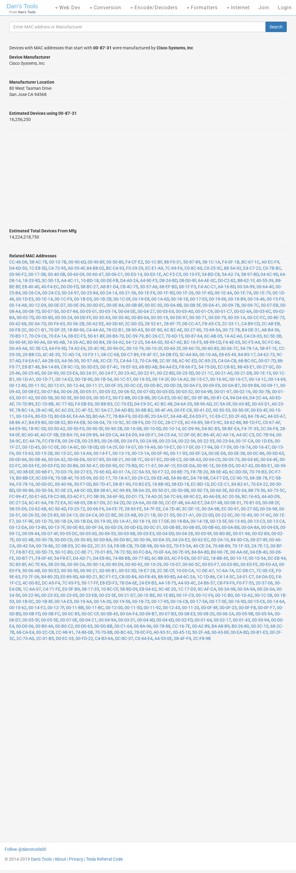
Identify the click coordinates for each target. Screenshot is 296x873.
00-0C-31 (152, 527)
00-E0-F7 (210, 564)
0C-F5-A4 (251, 342)
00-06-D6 (76, 459)
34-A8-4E (179, 416)
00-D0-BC (122, 539)
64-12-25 (134, 342)
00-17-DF (160, 521)
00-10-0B (133, 428)
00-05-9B (244, 613)
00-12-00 (114, 607)
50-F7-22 (160, 471)
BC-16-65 (251, 496)
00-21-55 (166, 515)
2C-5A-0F (222, 403)
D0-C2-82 (227, 280)
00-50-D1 (161, 490)
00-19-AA (83, 601)
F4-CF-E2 (134, 262)
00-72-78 (231, 329)
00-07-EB (269, 305)
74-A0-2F (153, 496)
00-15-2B (44, 453)
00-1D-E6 (264, 441)
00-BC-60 (123, 632)
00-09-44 (30, 533)
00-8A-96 (142, 626)
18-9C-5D (37, 428)
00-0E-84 (115, 305)
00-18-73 (141, 601)
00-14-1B (199, 521)
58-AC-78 (38, 262)
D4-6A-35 (183, 403)
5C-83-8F (17, 564)
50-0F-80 (153, 329)
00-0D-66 (18, 459)
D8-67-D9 (96, 502)
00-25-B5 (91, 441)
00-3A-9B (211, 508)
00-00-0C (44, 484)
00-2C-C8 (45, 632)
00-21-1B (147, 515)
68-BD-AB (148, 366)
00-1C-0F (121, 299)
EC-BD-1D (200, 484)
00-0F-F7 (266, 607)
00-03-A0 (184, 311)
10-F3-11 (90, 354)
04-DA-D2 (265, 576)
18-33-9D (31, 280)
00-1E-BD (166, 595)
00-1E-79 (262, 292)
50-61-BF (96, 336)
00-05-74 (107, 311)
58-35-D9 (18, 508)
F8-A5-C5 (211, 323)
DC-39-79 (135, 336)
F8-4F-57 (149, 354)
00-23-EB (88, 595)
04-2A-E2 (181, 539)
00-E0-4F (259, 410)
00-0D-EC (96, 305)
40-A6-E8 (211, 496)
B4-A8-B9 (221, 626)
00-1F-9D (166, 292)
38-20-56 (56, 564)
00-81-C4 (219, 397)
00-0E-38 (236, 453)
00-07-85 (95, 459)
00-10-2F (154, 348)
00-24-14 (108, 292)
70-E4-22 (259, 484)
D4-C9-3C (143, 403)
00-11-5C (37, 385)
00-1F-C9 (185, 595)
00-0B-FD (31, 613)
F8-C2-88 (56, 496)
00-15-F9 (275, 299)
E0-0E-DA (186, 465)
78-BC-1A (24, 410)
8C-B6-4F (205, 434)
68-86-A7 (18, 422)
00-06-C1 (114, 274)
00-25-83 (50, 515)
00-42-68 (18, 323)
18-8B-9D (161, 484)
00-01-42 (24, 397)
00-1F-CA (244, 441)
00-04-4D (145, 619)
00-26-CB (71, 441)
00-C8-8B (141, 397)
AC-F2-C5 (172, 274)
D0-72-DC (154, 422)
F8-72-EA (57, 502)
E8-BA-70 (69, 434)
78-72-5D (122, 552)
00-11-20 (190, 607)
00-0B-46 (37, 459)
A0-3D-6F (114, 323)
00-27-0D (249, 508)
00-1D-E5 (25, 299)
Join (263, 7)
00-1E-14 (44, 299)
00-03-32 (184, 391)
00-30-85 (83, 539)
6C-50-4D (57, 508)
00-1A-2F (108, 447)
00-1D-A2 (244, 595)
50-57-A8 (89, 360)
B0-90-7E (219, 552)
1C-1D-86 (206, 576)
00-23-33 (50, 595)
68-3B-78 (258, 478)
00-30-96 (142, 539)
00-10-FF (191, 274)
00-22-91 (146, 373)
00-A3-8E (241, 403)
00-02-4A (243, 311)
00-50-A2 (56, 428)
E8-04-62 (148, 589)
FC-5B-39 (96, 496)
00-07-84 (69, 311)
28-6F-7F (172, 323)
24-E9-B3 (148, 582)
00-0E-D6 (217, 453)
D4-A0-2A (129, 280)
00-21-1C (204, 373)
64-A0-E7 (194, 502)
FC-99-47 (18, 496)
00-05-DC (69, 533)
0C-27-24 (18, 502)
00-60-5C (191, 564)
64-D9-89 (89, 434)
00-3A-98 (227, 589)
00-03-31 (126, 619)
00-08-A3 (192, 459)
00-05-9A (264, 613)
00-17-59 (223, 447)
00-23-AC (127, 373)
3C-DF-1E (191, 508)
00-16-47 (261, 447)
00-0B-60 (211, 527)
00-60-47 (95, 274)
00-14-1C (257, 379)
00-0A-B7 (231, 385)
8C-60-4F (30, 434)
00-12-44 (75, 385)
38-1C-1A (211, 262)
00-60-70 (191, 348)
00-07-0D (145, 391)
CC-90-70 (239, 478)
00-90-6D (77, 262)
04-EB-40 (259, 552)
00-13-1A (140, 453)
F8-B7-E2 (25, 552)
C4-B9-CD (250, 323)
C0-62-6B (38, 508)
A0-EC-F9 (270, 262)
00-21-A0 (223, 373)
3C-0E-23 (63, 490)
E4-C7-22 (252, 268)
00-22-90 (30, 595)
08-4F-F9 (182, 638)
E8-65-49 (227, 354)
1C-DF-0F (186, 434)
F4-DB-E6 (84, 403)
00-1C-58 (263, 595)
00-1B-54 (103, 379)
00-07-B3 (167, 613)
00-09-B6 (250, 385)
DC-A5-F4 (51, 582)
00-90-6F (17, 342)
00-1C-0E (50, 447)
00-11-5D (133, 607)
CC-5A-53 (141, 471)
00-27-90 (192, 329)
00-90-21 (88, 570)
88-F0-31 (172, 262)
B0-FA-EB (76, 422)
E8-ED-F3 (108, 582)
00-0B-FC (51, 613)
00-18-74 (242, 447)
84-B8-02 (95, 268)
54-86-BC (180, 478)
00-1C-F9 (63, 299)
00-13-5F (218, 521)
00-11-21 (94, 385)
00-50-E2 (50, 570)
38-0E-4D (218, 471)
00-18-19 (141, 521)
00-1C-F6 (204, 595)
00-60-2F (172, 348)
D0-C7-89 (130, 354)
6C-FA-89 (194, 422)
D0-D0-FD (70, 286)
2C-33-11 (231, 323)
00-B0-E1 (264, 465)
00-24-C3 (51, 292)
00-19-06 (217, 299)
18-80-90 (75, 329)
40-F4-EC (50, 286)
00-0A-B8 (231, 527)
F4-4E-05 (231, 342)
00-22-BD (166, 373)
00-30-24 (63, 317)
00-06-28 (69, 391)
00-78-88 (162, 626)
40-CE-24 (202, 545)
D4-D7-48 (213, 502)
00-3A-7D (37, 323)
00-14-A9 (83, 453)
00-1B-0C (25, 601)
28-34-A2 (115, 342)
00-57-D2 (200, 558)
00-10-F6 (24, 416)
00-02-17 (222, 619)
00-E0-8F (140, 416)
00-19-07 (127, 447)
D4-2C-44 (258, 397)
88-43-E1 (246, 366)
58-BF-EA (231, 428)
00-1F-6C (262, 515)
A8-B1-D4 (109, 286)
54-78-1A (249, 348)
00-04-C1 (88, 619)
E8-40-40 (30, 286)
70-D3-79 (63, 471)
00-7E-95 (181, 552)
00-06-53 (107, 533)
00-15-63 (24, 453)
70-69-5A (212, 329)
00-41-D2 (202, 410)
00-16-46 (256, 299)
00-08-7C (134, 459)
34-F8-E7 (62, 558)
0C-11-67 (147, 465)
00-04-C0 (211, 459)
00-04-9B (203, 391)
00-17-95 (160, 601)
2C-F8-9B (202, 638)
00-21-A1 (185, 515)
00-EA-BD (240, 632)
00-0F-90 (159, 453)
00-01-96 (241, 533)
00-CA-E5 (161, 397)
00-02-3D (127, 570)
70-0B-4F (63, 478)
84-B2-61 (240, 484)
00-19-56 (121, 601)
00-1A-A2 (180, 379)
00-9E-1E (205, 465)
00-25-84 (89, 292)
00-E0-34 (237, 490)
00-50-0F (240, 410)
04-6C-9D (269, 274)
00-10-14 (171, 428)
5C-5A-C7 (104, 410)
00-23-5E (107, 595)
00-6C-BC (180, 397)
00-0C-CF (90, 613)
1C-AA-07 (32, 589)
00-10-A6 (208, 354)
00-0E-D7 (57, 305)
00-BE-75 (180, 471)
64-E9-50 (18, 428)
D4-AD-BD (124, 410)
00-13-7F (56, 527)
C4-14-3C (226, 576)
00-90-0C (116, 348)
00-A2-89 (201, 626)
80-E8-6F (62, 416)
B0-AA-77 (101, 416)
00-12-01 (56, 385)
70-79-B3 (258, 471)
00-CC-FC (256, 317)
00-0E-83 (75, 527)
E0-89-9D (69, 576)
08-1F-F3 (187, 286)
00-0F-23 (228, 607)
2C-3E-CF (165, 570)
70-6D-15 (174, 336)
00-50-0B (180, 490)
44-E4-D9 (128, 434)
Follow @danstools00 (25, 849)
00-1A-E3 (63, 601)
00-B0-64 (140, 317)
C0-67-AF (271, 422)
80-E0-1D (43, 416)
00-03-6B (126, 533)
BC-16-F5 (193, 342)
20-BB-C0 (32, 354)
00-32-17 (101, 478)
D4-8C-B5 (211, 428)
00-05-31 (88, 391)
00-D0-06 (25, 626)
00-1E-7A (243, 292)
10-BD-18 (90, 280)
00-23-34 (167, 441)
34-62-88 (232, 422)
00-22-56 (186, 441)
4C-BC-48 (163, 403)
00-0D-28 (173, 385)
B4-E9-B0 (38, 422)
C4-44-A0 (95, 329)
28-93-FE (133, 508)
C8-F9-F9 (226, 582)
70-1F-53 (240, 545)
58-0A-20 (141, 490)
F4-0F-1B (231, 262)
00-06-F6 (95, 508)
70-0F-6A (162, 552)
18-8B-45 (219, 558)
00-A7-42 (244, 465)
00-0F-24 (198, 453)
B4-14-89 (50, 366)
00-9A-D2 (163, 545)
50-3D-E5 (89, 366)
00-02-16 (242, 391)
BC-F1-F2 (108, 576)
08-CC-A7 (191, 323)
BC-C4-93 (115, 268)
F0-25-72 (76, 508)
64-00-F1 (147, 434)
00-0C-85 (71, 613)
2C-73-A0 (25, 638)
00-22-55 (206, 441)
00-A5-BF (220, 632)
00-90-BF (96, 262)
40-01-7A (121, 471)
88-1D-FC (252, 422)
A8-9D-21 (88, 576)
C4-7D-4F (171, 508)
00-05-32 (107, 391)
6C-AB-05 (213, 336)
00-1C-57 (122, 379)
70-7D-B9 (25, 403)
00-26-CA (31, 292)
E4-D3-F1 (198, 416)
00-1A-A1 (122, 521)
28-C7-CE (174, 422)
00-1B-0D (89, 447)
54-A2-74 (230, 274)
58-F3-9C (213, 422)
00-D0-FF (82, 317)
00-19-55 (141, 379)
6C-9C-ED (188, 360)
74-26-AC (76, 342)
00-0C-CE (133, 385)
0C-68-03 (76, 502)
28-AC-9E (44, 410)
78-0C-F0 (143, 632)
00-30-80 (44, 317)
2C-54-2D (116, 502)
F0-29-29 (134, 268)
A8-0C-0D (83, 490)
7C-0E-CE (265, 570)
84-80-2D (50, 576)
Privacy (76, 859)
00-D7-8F (258, 539)
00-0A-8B (173, 305)
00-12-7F (55, 607)
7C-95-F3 (71, 582)
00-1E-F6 (146, 292)
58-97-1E (268, 348)
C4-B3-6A (104, 638)
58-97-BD (250, 274)
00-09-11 (269, 385)
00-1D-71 (45, 379)
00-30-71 (198, 317)
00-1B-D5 (83, 299)
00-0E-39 (76, 305)
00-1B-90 (83, 379)
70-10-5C (115, 422)
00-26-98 (268, 508)
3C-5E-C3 (38, 348)
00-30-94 (260, 619)
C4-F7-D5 (219, 478)
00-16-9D (237, 601)
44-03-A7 (276, 416)
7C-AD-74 (71, 354)
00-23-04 (225, 441)
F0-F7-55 (245, 582)
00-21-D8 (243, 373)
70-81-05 (252, 502)
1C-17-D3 (187, 589)
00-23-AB (127, 515)
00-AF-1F (166, 465)
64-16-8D (226, 286)
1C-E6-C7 (218, 416)
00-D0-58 (44, 397)
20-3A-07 (159, 416)
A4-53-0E (163, 638)
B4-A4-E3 (168, 366)
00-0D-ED (133, 527)
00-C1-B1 (38, 329)
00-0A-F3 (192, 385)
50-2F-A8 (201, 632)
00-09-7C (250, 305)
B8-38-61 (102, 490)
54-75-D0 (207, 366)
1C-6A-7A (225, 570)
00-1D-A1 (25, 379)
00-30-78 (44, 539)
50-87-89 (191, 262)
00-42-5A (25, 545)
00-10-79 (135, 348)
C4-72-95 (57, 268)
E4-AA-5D (82, 416)
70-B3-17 (18, 336)
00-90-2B (113, 428)
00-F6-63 (56, 323)
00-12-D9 (37, 305)
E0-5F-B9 (71, 589)
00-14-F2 (37, 607)
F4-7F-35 (250, 428)
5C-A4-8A (188, 354)
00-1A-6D (160, 299)
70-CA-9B (148, 360)
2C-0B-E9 (64, 545)
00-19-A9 (147, 447)
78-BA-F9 (121, 416)
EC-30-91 (230, 508)
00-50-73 (199, 490)
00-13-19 (121, 453)
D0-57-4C (109, 366)
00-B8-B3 (104, 403)
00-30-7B (261, 391)
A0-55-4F (76, 268)
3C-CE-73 (109, 360)
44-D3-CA (109, 434)
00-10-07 (172, 564)
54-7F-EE (152, 508)
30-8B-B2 (144, 410)
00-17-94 (203, 447)
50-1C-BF (153, 262)
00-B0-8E (222, 533)
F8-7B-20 (199, 471)
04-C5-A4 (167, 434)
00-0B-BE (172, 527)
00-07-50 (50, 311)
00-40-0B (56, 274)
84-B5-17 (247, 354)
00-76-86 (44, 545)
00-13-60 (237, 521)
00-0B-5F (192, 305)
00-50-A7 (89, 465)
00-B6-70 (115, 336)
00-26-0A (266, 589)
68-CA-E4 (25, 632)
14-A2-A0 (233, 336)
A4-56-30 (70, 360)
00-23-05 (69, 595)
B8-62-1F (245, 280)
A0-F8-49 (147, 576)
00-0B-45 (109, 613)
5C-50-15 (50, 280)
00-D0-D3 (83, 397)
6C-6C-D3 (64, 410)
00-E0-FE (249, 564)
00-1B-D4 (83, 521)
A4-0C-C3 (245, 434)
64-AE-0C (207, 280)
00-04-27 (146, 311)
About (60, 859)
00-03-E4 (165, 311)
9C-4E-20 (167, 589)
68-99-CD (212, 342)
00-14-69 (277, 379)
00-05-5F (31, 619)
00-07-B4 (50, 391)
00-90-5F (94, 428)
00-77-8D (141, 558)
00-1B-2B (103, 299)
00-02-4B (25, 539)
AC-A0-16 (225, 434)
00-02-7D (25, 317)
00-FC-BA (142, 552)
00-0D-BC (153, 385)
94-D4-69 (239, 397)
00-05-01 (88, 311)
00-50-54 (44, 490)
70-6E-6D (102, 471)
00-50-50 (69, 570)
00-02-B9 (260, 533)
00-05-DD (165, 391)
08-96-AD (203, 403)
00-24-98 (148, 441)
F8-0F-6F (43, 558)
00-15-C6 (256, 601)
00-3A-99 (246, 286)
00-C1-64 (123, 626)
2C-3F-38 (168, 360)
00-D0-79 (217, 317)
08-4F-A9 (163, 410)
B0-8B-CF (25, 478)
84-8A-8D (200, 552)
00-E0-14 (133, 274)
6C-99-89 (122, 490)
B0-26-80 (240, 626)
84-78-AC (257, 416)
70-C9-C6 (38, 336)
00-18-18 (179, 299)
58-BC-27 (89, 286)
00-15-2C (63, 453)
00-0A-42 (57, 459)
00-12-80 (18, 385)
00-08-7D (31, 311)
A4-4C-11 (70, 280)
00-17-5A (199, 601)
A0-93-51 (162, 632)
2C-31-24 (103, 545)
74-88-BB (121, 558)
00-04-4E (269, 459)
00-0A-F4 (129, 613)
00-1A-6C (70, 447)
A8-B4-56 (270, 329)
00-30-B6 (69, 465)
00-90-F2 (18, 274)
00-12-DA (18, 527)
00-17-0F (185, 447)
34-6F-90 (115, 496)
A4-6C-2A (186, 576)
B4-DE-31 (251, 329)
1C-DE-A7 (205, 570)
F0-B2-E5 (141, 484)
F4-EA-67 (31, 360)
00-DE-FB (109, 280)
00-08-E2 (30, 391)
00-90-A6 (36, 342)
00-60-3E (218, 490)
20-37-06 (264, 582)
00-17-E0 (198, 299)
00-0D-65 (275, 453)
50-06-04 (96, 422)
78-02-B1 (115, 329)
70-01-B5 (103, 552)
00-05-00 (88, 533)
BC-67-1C (250, 262)
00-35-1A (236, 317)
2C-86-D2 (84, 545)
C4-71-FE (51, 589)
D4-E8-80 (102, 558)
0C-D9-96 (191, 428)
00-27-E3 (83, 471)
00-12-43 (171, 607)
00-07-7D (267, 360)
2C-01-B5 (45, 638)
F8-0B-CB (123, 545)
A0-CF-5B (49, 434)
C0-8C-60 (193, 268)
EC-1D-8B (44, 403)
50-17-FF (89, 582)
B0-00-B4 (96, 342)
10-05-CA (185, 570)
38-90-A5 (134, 329)
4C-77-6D (64, 403)
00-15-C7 (199, 379)
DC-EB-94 (277, 558)
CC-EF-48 (174, 502)
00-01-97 (223, 391)
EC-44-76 (31, 441)
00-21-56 (127, 292)
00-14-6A (276, 601)
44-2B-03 (51, 360)
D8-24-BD (168, 280)
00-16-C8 (179, 601)
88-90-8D (166, 576)
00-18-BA (180, 521)
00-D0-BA (102, 539)
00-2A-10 (220, 539)
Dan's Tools (22, 6)
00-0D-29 (113, 527)
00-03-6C (262, 311)
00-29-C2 (140, 478)
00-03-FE (31, 465)
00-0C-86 (256, 453)
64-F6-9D (57, 348)
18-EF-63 (128, 366)
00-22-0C (224, 515)
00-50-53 (221, 410)
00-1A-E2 (64, 379)
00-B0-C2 (64, 626)
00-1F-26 (185, 292)
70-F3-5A (182, 545)
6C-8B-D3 (160, 558)
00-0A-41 (211, 305)
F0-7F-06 (30, 576)
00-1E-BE (146, 595)
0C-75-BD (128, 465)
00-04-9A (107, 619)
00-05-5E (49, 619)
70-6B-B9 (221, 545)
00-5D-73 (44, 552)
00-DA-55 (162, 539)
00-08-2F (270, 502)
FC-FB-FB (51, 441)
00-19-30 (102, 521)
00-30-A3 (101, 317)
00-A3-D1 (261, 403)
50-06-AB (31, 570)
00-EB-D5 (225, 465)
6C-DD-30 (238, 471)
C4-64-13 (129, 360)
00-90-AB (56, 342)
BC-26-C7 (155, 336)
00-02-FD (184, 619)
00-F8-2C (18, 329)
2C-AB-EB (270, 323)
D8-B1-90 (122, 484)
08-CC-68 (110, 354)
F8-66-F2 (187, 366)
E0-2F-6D (237, 416)
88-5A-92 (232, 268)
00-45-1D (181, 632)
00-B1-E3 (259, 632)
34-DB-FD (169, 354)
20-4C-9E (96, 348)
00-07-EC (153, 459)
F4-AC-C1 (207, 286)
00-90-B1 (108, 570)
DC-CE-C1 (220, 484)
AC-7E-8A (37, 564)
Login (285, 7)
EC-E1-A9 (154, 268)
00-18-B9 (237, 299)
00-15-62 (18, 607)
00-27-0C (265, 366)
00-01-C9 (204, 311)
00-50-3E (63, 397)
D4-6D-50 (18, 268)
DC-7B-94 (265, 434)
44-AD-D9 (270, 496)
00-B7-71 (25, 558)
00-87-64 (193, 336)
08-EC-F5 (77, 336)
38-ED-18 (180, 484)
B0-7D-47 (102, 484)
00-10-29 (153, 564)
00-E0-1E (152, 274)
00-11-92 (152, 607)
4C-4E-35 (51, 354)
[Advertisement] (148, 178)
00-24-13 (69, 515)
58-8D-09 (129, 589)
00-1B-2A (63, 521)
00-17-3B (37, 274)
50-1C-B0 (64, 552)
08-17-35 (90, 589)
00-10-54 (257, 558)
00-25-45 (30, 373)
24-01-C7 (245, 576)
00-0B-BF (134, 305)
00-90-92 (133, 564)
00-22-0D (204, 515)
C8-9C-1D (70, 366)
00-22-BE (108, 515)
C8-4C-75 (129, 286)
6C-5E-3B (273, 336)
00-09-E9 (211, 385)
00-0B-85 (191, 527)
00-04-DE (127, 311)
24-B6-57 (206, 582)
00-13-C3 (256, 521)
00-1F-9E (24, 521)
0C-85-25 (207, 360)
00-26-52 (30, 515)
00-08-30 (154, 502)
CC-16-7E (181, 626)
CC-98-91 (65, 632)
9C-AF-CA (207, 589)
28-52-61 (153, 323)
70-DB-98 (143, 545)
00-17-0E (218, 601)
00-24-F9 (129, 441)
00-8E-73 (276, 317)
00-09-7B (231, 305)
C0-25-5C (213, 268)
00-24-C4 (88, 515)
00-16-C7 (238, 379)
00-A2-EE (95, 323)
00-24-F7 (107, 373)
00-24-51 (88, 373)
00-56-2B (75, 323)
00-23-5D (185, 373)
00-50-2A (76, 564)
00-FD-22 (84, 638)
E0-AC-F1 (76, 496)
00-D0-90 (108, 465)
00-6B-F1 (44, 471)
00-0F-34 (94, 527)
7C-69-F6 (174, 268)
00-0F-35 (113, 385)
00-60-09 (75, 274)
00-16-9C (219, 379)
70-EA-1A (57, 336)
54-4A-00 (153, 342)
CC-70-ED (123, 403)
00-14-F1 (102, 453)
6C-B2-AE (173, 329)
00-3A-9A (246, 589)
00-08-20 (206, 613)
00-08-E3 (186, 613)
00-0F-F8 (247, 607)
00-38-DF (25, 471)
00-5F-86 (200, 397)
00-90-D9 (114, 564)
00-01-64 (203, 619)
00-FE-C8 (183, 410)
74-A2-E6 (77, 348)
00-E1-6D (37, 496)
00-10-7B (58, 262)
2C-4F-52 (84, 410)
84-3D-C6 (240, 539)
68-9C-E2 (192, 496)
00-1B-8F (44, 601)
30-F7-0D (82, 484)
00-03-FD (50, 465)
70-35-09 (82, 478)
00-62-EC (200, 539)
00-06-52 (126, 391)
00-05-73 (231, 459)
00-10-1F (238, 558)
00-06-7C (229, 348)
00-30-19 (159, 317)
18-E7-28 (146, 570)
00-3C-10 (260, 626)
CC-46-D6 (18, 262)
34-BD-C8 (211, 274)
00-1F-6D (204, 292)
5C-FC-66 (271, 342)
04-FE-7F (114, 508)
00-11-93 (178, 453)
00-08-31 (232, 502)
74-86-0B (84, 632)
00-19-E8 (141, 299)
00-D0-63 (83, 626)
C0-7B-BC (272, 268)
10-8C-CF (109, 589)
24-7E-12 (260, 545)
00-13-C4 (276, 521)
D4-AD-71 (82, 558)
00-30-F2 (102, 397)
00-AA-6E (239, 552)
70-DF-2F (56, 329)
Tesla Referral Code (104, 859)
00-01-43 (241, 619)
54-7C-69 (173, 496)
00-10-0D (152, 428)
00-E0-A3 (268, 564)
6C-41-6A (38, 502)
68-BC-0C (247, 360)
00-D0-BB (103, 626)
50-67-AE (173, 342)
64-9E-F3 (149, 280)
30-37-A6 (149, 286)
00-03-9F (203, 533)
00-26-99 (50, 373)
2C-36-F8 (269, 428)
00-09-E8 (269, 527)
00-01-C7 (223, 311)
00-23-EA (69, 373)
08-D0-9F (187, 280)
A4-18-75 (167, 582)
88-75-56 (256, 490)
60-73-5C (276, 490)
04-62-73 (266, 354)
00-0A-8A (250, 527)
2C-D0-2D (134, 323)
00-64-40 (265, 286)
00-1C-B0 (224, 595)
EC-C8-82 (227, 366)
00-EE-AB (160, 478)
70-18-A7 (121, 478)
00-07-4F (49, 533)
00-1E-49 (243, 515)
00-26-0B (110, 441)
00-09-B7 (148, 613)
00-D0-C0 (63, 539)
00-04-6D (165, 619)
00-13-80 (37, 527)
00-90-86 (25, 490)
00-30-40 (121, 317)
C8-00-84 (128, 576)
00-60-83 (210, 348)
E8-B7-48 (31, 366)
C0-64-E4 (144, 638)
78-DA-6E (128, 582)
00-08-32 (57, 422)
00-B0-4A (44, 626)
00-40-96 (63, 484)
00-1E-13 (262, 373)
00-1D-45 (31, 447)
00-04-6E (250, 459)
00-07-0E (68, 619)
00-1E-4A (223, 292)
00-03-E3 (145, 533)
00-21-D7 (127, 595)
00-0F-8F (209, 607)
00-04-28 (184, 533)
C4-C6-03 (253, 336)
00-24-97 (70, 292)
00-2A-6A (135, 502)
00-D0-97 (178, 317)
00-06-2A (225, 613)
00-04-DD (165, 533)
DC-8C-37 (124, 638)
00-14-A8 (18, 305)
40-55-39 (264, 280)
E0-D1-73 (134, 496)
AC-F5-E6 (180, 558)
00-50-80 (115, 262)
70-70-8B (104, 632)
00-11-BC (95, 607)
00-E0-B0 (230, 564)
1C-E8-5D (38, 268)
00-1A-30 (102, 601)
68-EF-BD (168, 286)
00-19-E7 (166, 447)
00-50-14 (95, 564)
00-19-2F (160, 379)
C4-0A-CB (227, 360)
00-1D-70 (44, 521)
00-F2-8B (121, 397)
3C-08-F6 (134, 422)
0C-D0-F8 (44, 478)
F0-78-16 (25, 484)
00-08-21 (114, 459)
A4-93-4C (187, 582)
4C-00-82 (31, 582)
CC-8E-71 (83, 552)
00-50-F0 (75, 428)
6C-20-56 (231, 496)
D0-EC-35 (65, 638)
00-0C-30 (153, 305)
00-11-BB (75, 607)
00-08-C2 (173, 459)
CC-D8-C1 (245, 570)
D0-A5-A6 (18, 348)
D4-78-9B (199, 478)
